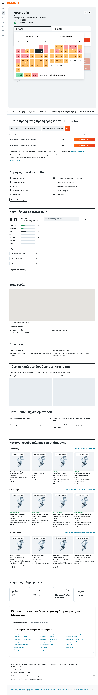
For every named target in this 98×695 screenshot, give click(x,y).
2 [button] (45, 47)
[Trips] (3, 36)
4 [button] (22, 51)
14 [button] (36, 56)
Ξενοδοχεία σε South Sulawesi (66, 689)
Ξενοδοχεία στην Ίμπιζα (21, 644)
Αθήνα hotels (69, 644)
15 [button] (41, 56)
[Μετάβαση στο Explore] (3, 22)
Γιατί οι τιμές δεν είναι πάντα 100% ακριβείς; (53, 679)
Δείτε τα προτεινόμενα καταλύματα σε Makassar (80, 532)
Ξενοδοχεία (22, 689)
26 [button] (27, 65)
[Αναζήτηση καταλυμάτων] (3, 13)
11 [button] (22, 56)
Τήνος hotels (69, 647)
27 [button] (32, 65)
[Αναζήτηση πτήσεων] (3, 9)
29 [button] (41, 65)
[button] (3, 3)
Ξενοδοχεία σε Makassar (15, 691)
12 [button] (27, 56)
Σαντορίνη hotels (45, 650)
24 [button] (18, 65)
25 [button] (23, 65)
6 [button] (32, 51)
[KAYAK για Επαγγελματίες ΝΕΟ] (3, 30)
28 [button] (37, 65)
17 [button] (18, 61)
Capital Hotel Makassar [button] (17, 514)
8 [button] (41, 51)
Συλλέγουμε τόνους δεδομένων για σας (53, 676)
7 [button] (36, 51)
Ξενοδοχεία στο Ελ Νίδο (47, 644)
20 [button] (32, 61)
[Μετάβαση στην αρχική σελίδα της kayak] (13, 3)
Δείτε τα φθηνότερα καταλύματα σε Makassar (80, 489)
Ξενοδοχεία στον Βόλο (72, 636)
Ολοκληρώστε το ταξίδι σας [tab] (39, 622)
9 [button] (45, 51)
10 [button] (18, 56)
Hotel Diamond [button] (15, 555)
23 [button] (46, 61)
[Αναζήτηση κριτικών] (63, 218)
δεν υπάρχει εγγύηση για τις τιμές (50, 666)
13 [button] (32, 56)
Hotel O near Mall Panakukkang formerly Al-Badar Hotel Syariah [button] (63, 516)
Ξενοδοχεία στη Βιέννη (47, 634)
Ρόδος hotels (43, 647)
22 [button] (41, 61)
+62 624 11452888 (20, 20)
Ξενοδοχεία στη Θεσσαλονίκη (75, 639)
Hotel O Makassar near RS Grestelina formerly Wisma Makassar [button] (82, 516)
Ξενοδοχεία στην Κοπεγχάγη (74, 634)
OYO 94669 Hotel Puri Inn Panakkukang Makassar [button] (82, 474)
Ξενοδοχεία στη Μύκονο (73, 642)
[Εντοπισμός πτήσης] (3, 26)
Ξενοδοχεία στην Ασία (33, 689)
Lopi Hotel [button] (35, 472)
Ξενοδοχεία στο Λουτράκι (21, 634)
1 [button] (41, 47)
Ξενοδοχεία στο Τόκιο (20, 636)
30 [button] (46, 65)
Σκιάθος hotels (18, 650)
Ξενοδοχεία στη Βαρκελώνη (22, 639)
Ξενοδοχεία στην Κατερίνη (48, 642)
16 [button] (46, 56)
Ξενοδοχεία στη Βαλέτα (47, 636)
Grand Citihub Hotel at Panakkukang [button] (39, 556)
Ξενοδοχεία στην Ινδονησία (48, 689)
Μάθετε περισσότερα (77, 151)
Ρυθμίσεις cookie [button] (14, 160)
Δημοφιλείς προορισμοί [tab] (20, 622)
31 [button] (18, 70)
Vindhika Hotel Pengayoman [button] (19, 472)
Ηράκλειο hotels (19, 647)
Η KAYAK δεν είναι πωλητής (53, 672)
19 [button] (27, 61)
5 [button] (27, 51)
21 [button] (36, 61)
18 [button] (23, 61)
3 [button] (18, 51)
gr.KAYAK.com (13, 689)
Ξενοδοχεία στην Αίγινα (21, 642)
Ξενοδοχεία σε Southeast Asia (83, 689)
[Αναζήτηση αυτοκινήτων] (3, 17)
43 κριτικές (29, 23)
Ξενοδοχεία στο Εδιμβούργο (48, 639)
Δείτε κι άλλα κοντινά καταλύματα (84, 448)
